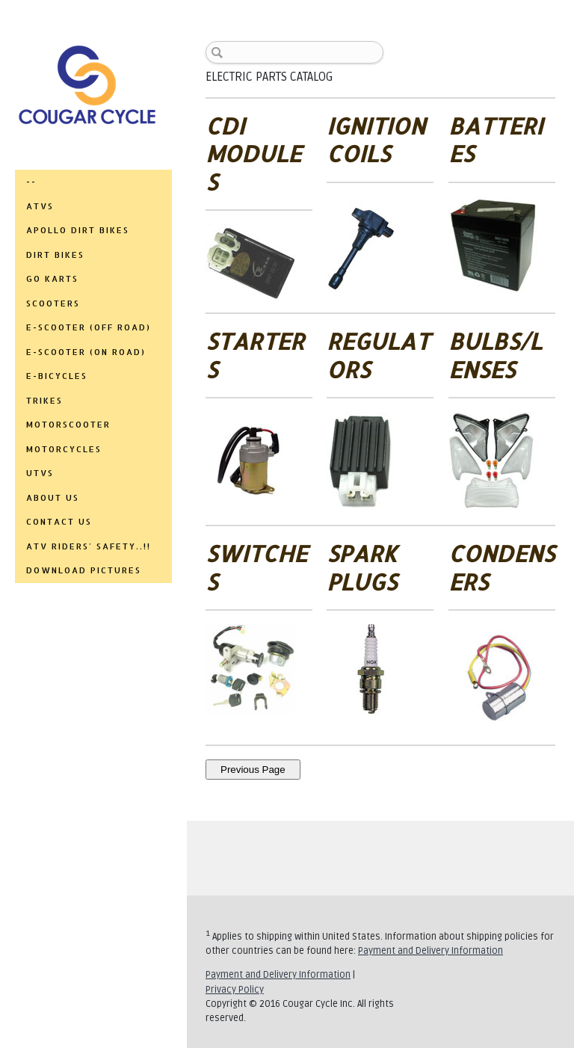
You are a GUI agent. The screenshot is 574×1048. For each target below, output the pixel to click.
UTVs (40, 473)
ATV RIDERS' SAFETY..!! (88, 546)
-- (31, 181)
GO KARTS (52, 279)
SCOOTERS (53, 303)
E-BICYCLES (56, 376)
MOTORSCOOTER (68, 424)
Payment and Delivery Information (430, 951)
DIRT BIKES (55, 255)
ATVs (40, 206)
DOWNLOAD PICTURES (83, 570)
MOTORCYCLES (64, 449)
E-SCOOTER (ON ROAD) (86, 352)
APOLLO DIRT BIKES (77, 230)
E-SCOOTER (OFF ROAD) (88, 327)
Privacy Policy (235, 990)
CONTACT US (59, 522)
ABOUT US (52, 498)
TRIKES (44, 400)
